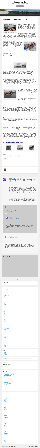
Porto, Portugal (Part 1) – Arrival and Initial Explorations (10, 381)
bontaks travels (20, 2)
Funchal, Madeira (6, 385)
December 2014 (5, 414)
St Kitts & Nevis (5, 337)
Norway (4, 327)
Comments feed (5, 353)
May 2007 (5, 440)
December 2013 (5, 421)
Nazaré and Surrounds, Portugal (7, 383)
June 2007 (5, 439)
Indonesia (5, 312)
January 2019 (5, 402)
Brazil (4, 294)
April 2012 (5, 431)
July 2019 (5, 399)
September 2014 (6, 417)
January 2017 (5, 407)
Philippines (5, 331)
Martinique (5, 319)
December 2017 (5, 405)
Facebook (17, 6)
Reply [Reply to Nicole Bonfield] (6, 213)
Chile (4, 297)
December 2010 (5, 435)
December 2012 (5, 427)
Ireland (4, 313)
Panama (5, 329)
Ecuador (5, 302)
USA (4, 344)
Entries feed (5, 352)
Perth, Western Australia (6, 373)
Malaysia (5, 318)
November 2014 (5, 415)
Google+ (21, 6)
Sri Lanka (5, 336)
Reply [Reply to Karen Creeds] (6, 250)
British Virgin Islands (6, 295)
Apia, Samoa (5, 372)
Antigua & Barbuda (6, 289)
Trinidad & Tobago (6, 342)
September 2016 (6, 410)
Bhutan (4, 293)
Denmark (5, 301)
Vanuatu (5, 345)
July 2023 (5, 397)
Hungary (5, 309)
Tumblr (23, 6)
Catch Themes (36, 446)
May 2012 (5, 430)
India (4, 311)
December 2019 (5, 398)
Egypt (4, 303)
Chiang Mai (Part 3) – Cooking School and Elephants (10, 389)
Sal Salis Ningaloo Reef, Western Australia (9, 374)
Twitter (19, 6)
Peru (4, 330)
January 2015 (5, 413)
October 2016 (5, 409)
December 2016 (5, 408)
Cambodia (5, 296)
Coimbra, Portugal (6, 382)
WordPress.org (5, 354)
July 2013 (5, 424)
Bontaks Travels (5, 282)
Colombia (5, 298)
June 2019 (5, 400)
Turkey (4, 343)
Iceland (4, 310)
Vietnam (5, 346)
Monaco (4, 321)
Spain (4, 335)
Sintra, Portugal (5, 384)
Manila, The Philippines (6, 376)
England (5, 304)
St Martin (5, 339)
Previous (32, 18)
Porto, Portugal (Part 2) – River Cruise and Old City (10, 380)
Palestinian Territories (6, 328)
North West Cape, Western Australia (8, 375)
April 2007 (5, 441)
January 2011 (5, 434)
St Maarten (5, 338)
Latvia (4, 317)
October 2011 (5, 432)
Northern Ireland (6, 326)
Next (36, 18)
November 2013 (5, 422)
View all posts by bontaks (12, 171)
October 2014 (5, 416)
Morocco (5, 322)
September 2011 (6, 433)
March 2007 (5, 442)
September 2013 (6, 423)
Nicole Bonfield (11, 206)
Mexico (4, 320)
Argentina (5, 290)
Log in (4, 351)
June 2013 (5, 425)
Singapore (5, 334)
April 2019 (5, 401)
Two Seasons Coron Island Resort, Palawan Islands (10, 377)
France (4, 306)
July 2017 (5, 406)
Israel (4, 314)
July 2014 (5, 418)
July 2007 (5, 438)
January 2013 (5, 426)
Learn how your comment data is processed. (20, 279)
